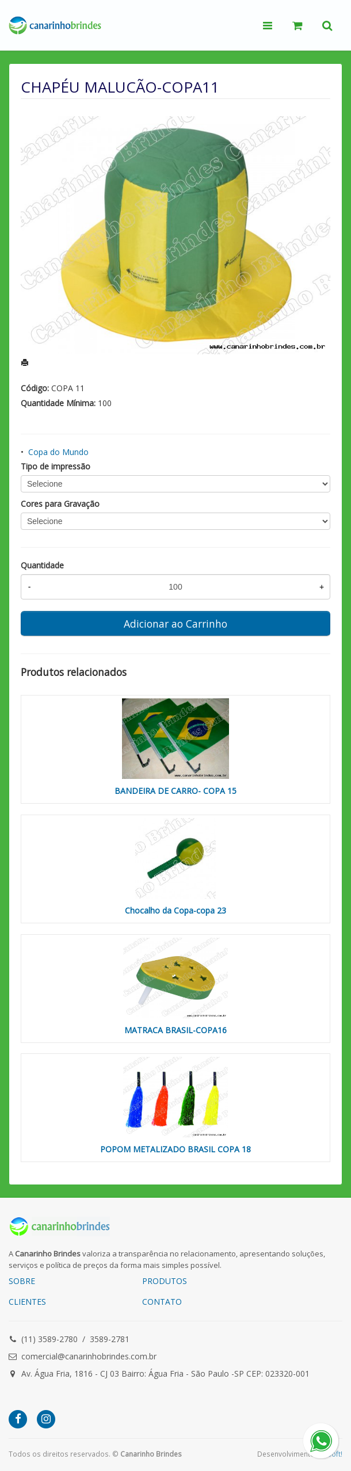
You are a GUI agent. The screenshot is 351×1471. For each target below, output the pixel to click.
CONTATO (162, 1301)
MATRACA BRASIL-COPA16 (175, 1030)
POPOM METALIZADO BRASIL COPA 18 (175, 1149)
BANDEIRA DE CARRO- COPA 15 (175, 790)
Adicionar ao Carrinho (175, 624)
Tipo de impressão (55, 466)
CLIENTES (27, 1301)
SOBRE (22, 1280)
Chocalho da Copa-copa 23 (175, 910)
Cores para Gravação (60, 503)
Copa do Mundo (58, 451)
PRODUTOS (164, 1280)
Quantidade (42, 565)
